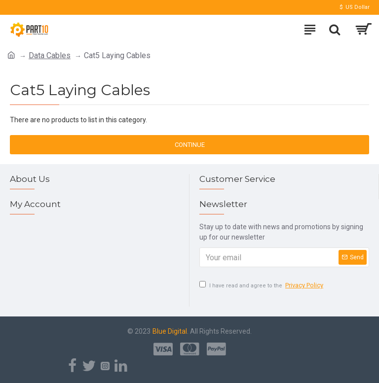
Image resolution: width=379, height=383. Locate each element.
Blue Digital (169, 331)
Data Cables (50, 55)
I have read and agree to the (262, 285)
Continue (190, 144)
